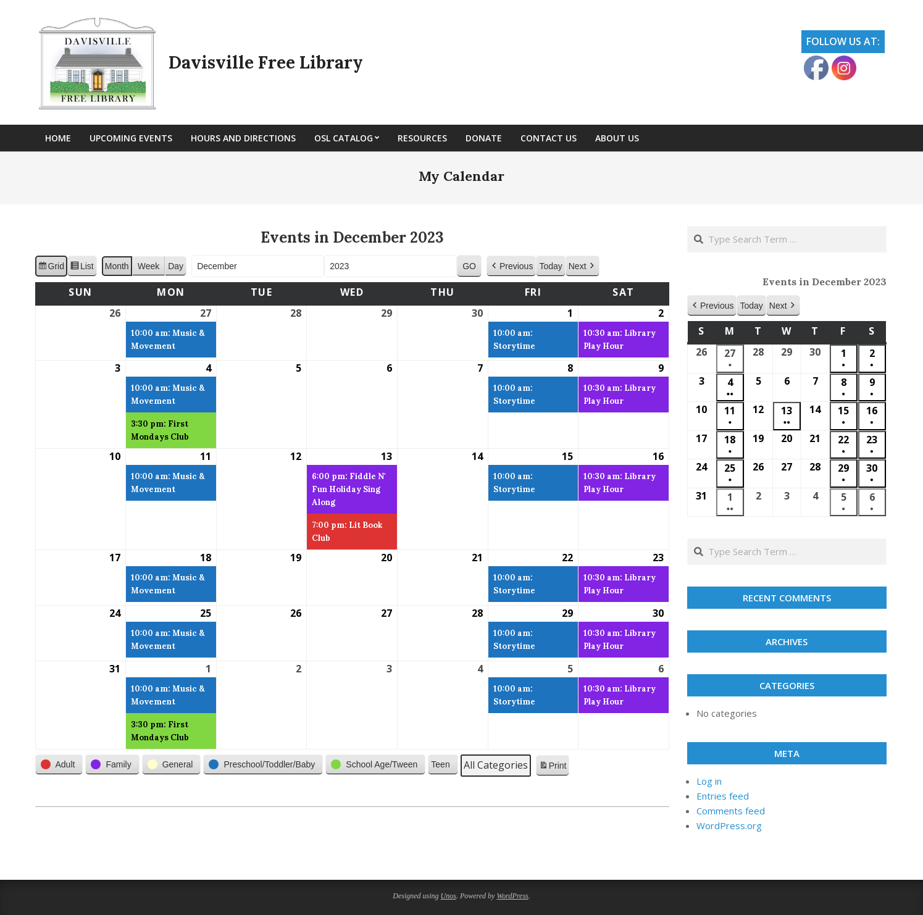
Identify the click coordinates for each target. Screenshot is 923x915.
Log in (709, 781)
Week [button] (149, 266)
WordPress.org (729, 825)
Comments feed (730, 810)
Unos (448, 896)
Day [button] (175, 266)
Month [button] (117, 266)
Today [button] (550, 266)
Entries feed (722, 796)
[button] (511, 266)
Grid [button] (51, 268)
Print (552, 767)
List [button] (82, 268)
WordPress (512, 896)
